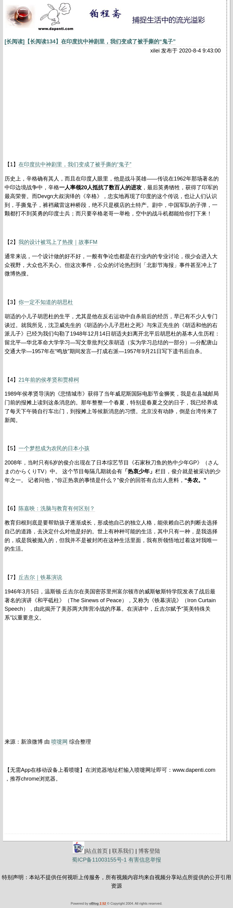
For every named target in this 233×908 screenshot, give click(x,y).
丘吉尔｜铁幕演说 (40, 577)
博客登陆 (149, 851)
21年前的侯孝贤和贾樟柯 (49, 380)
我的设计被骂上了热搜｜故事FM (58, 242)
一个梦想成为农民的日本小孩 (54, 448)
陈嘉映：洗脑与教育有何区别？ (57, 508)
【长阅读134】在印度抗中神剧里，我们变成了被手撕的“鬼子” (100, 42)
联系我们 (123, 851)
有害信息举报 (144, 860)
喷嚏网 (59, 742)
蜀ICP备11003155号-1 (99, 860)
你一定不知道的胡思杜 (46, 302)
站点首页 (97, 851)
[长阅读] (15, 42)
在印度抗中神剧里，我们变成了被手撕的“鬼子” (75, 164)
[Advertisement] (56, 112)
